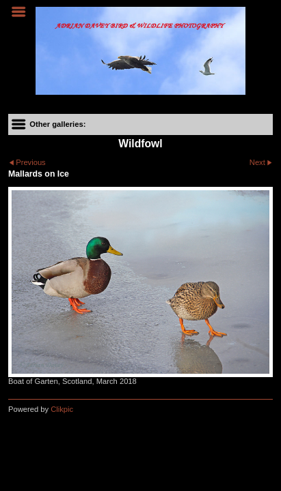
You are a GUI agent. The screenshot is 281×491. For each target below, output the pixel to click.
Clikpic (62, 409)
